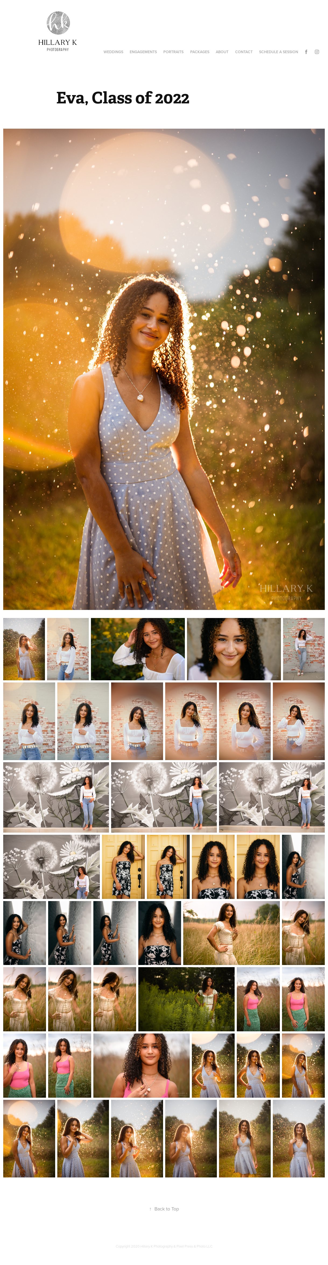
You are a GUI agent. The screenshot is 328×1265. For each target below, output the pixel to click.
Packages (199, 52)
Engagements (143, 52)
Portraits (173, 52)
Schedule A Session (278, 52)
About (222, 52)
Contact (244, 52)
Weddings (113, 52)
